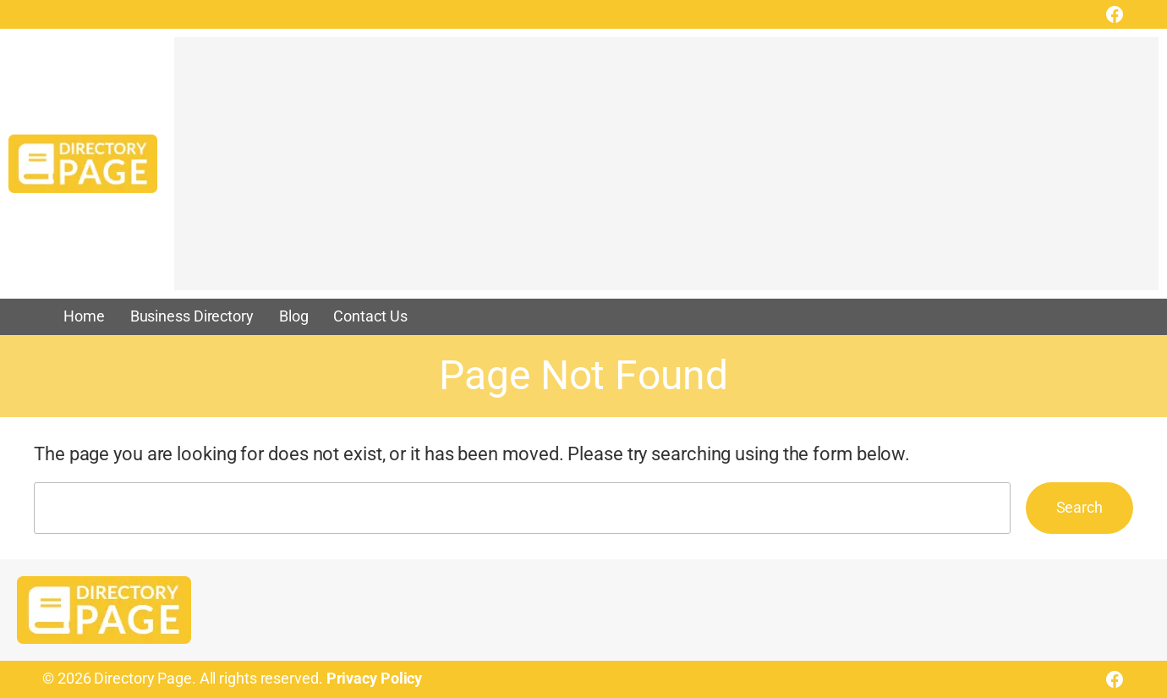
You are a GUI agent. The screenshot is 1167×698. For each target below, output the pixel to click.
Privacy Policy (374, 678)
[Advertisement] (666, 171)
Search (1079, 507)
